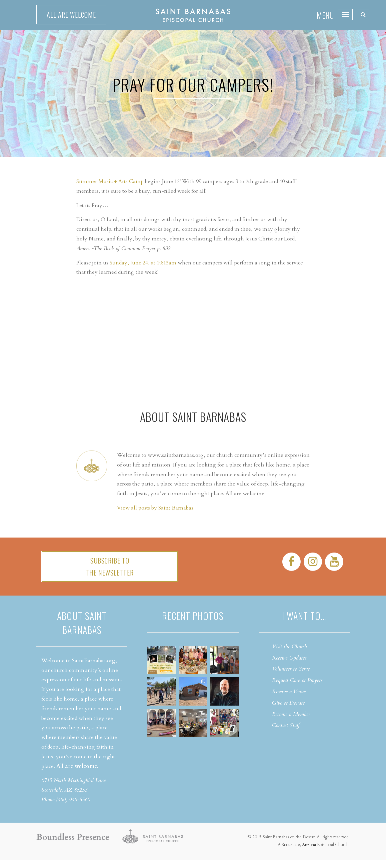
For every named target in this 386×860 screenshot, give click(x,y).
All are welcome (71, 15)
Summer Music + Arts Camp (110, 181)
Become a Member (291, 714)
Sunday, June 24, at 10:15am (143, 262)
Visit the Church (289, 646)
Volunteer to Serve (291, 669)
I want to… (304, 616)
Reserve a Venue (289, 691)
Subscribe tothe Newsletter (110, 567)
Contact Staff (286, 725)
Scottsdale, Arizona (299, 845)
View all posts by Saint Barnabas (155, 508)
